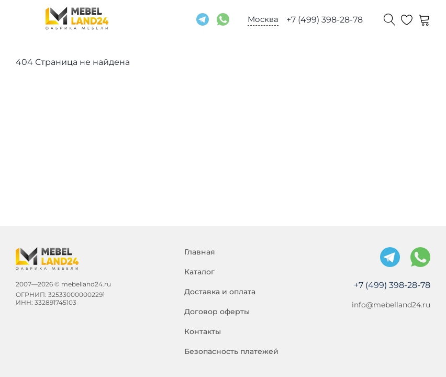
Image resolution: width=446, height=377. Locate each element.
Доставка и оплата (219, 291)
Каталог (199, 271)
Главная (199, 252)
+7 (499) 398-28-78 (324, 20)
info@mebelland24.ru (391, 304)
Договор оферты (217, 311)
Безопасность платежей (231, 351)
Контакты (202, 331)
